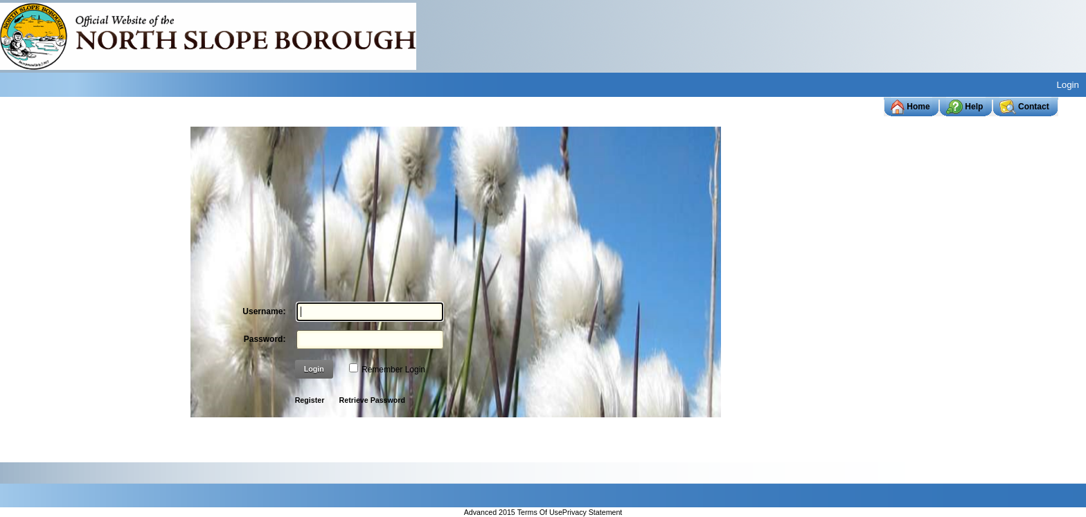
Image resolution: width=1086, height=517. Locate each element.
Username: (263, 311)
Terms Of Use (539, 513)
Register (310, 400)
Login (1067, 85)
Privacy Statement (592, 513)
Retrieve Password (372, 400)
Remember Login (393, 369)
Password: (265, 339)
